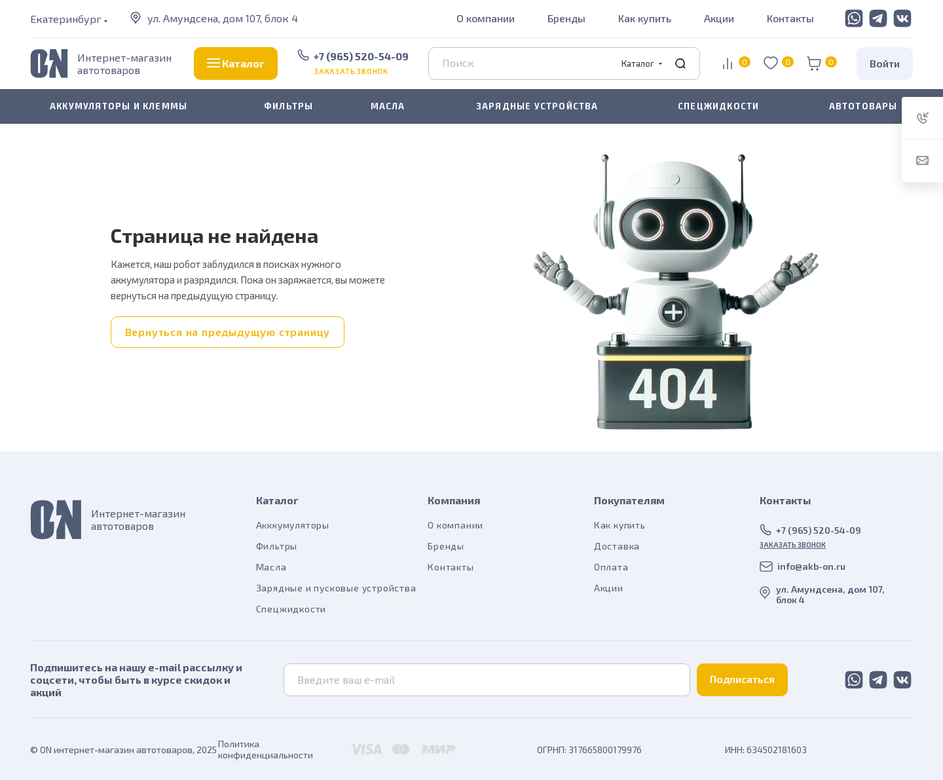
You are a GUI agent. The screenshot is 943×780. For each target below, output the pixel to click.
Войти (885, 63)
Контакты (790, 18)
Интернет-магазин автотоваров (124, 63)
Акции (719, 18)
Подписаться (742, 679)
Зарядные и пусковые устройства (336, 587)
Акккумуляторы (292, 524)
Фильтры (277, 545)
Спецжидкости (291, 608)
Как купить (644, 18)
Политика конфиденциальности (265, 749)
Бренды (566, 18)
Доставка (617, 545)
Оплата (611, 566)
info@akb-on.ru (811, 566)
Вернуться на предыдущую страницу (228, 331)
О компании (485, 18)
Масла (271, 566)
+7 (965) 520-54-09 (361, 56)
